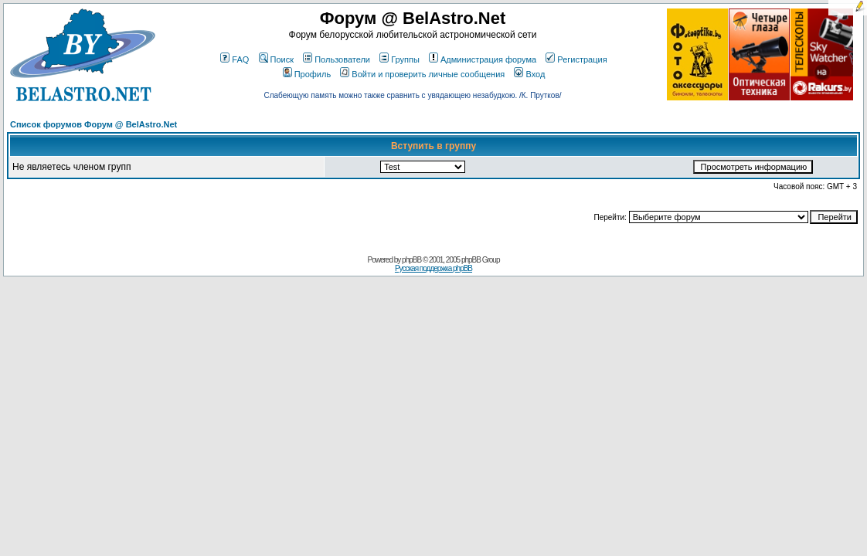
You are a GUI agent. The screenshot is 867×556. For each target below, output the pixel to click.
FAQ (234, 59)
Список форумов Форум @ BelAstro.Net (93, 124)
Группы (399, 59)
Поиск (276, 59)
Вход (529, 74)
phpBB (411, 260)
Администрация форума (482, 59)
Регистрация (576, 59)
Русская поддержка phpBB (433, 268)
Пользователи (336, 59)
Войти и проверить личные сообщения (422, 74)
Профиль (307, 74)
